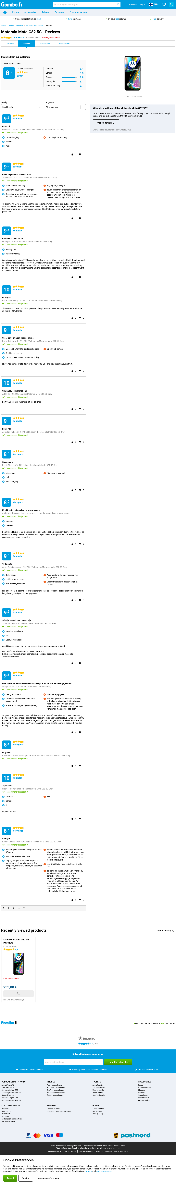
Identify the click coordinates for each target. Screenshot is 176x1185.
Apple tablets (98, 1085)
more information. (113, 1148)
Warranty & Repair (8, 1121)
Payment (5, 1109)
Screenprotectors (144, 1088)
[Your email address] (73, 1062)
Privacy (66, 1151)
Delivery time (6, 1114)
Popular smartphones (14, 1082)
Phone (15, 12)
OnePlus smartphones (55, 1090)
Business (59, 12)
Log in (142, 4)
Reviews (49, 26)
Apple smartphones (54, 1085)
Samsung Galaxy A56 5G (11, 1093)
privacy (89, 1171)
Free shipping (137, 97)
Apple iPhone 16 (8, 1088)
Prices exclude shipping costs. (114, 1146)
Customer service (78, 12)
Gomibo (96, 1105)
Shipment (5, 1116)
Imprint (73, 1151)
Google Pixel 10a (8, 1095)
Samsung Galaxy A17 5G (11, 1100)
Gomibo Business (53, 1109)
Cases (140, 1085)
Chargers (141, 1090)
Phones (51, 1082)
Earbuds (141, 1093)
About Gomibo (98, 1109)
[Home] (4, 12)
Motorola (19, 26)
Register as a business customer (59, 1111)
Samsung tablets (99, 1088)
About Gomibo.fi (54, 1151)
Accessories (30, 12)
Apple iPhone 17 (8, 1085)
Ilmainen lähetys (17, 1000)
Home (3, 26)
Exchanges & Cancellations (12, 1119)
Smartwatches (143, 1098)
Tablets (45, 12)
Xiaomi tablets (98, 1090)
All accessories (143, 1100)
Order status (6, 1111)
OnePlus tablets (99, 1095)
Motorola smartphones (56, 1093)
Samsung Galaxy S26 (10, 1090)
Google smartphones (55, 1095)
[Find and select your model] (86, 4)
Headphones (143, 1095)
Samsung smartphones (56, 1088)
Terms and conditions (103, 1151)
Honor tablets (98, 1093)
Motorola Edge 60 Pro (10, 1098)
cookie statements (104, 1171)
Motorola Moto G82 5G (35, 26)
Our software (97, 1111)
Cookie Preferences (86, 1151)
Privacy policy (98, 1114)
